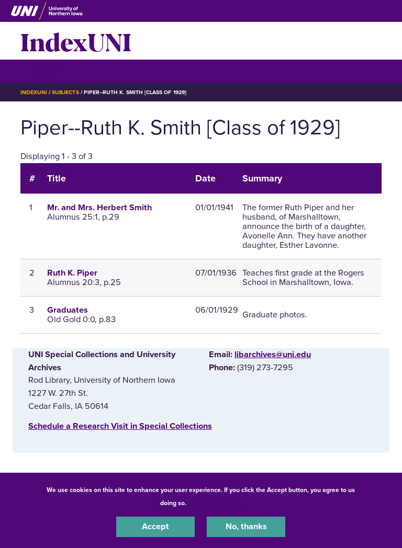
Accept (155, 526)
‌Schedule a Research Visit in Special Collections (120, 426)
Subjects (65, 92)
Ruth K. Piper (72, 273)
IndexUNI (75, 41)
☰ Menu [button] (39, 71)
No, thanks (246, 526)
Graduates (67, 310)
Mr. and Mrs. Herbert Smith (99, 207)
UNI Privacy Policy (215, 503)
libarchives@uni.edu (272, 354)
